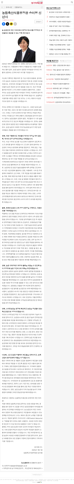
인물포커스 (18, 7)
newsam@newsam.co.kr (18, 466)
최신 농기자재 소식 (53, 8)
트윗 (7, 24)
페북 (3, 24)
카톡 (11, 24)
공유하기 (42, 7)
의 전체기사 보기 (31, 463)
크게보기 (38, 22)
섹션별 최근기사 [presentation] (52, 61)
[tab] (52, 61)
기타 (15, 24)
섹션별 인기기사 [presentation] (65, 61)
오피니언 (9, 7)
